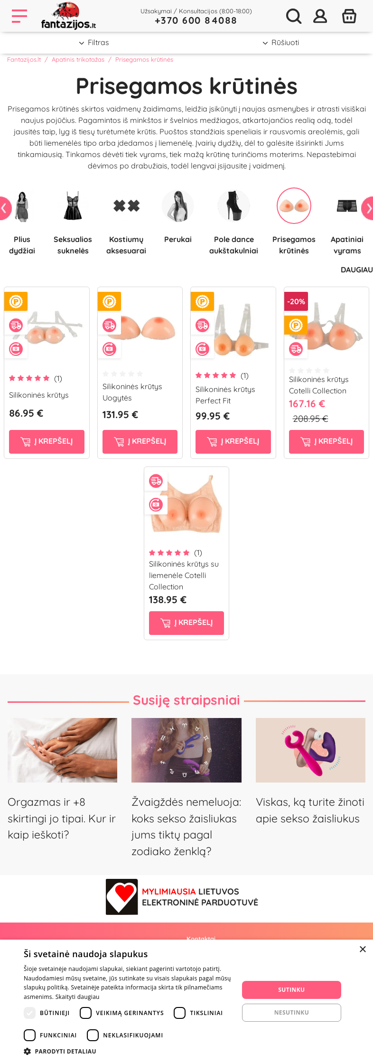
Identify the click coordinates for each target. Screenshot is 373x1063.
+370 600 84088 (196, 20)
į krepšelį (46, 441)
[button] (128, 1051)
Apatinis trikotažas (78, 59)
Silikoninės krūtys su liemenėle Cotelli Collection (184, 575)
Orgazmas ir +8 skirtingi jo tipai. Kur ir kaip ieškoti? (62, 818)
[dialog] (186, 1001)
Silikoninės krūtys (39, 395)
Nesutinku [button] (291, 1012)
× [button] (362, 949)
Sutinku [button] (291, 990)
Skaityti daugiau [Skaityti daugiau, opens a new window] (78, 997)
